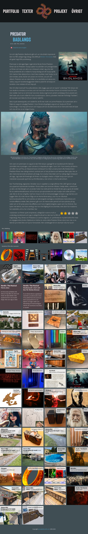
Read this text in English (19, 47)
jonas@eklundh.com (44, 529)
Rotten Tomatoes (47, 57)
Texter (27, 11)
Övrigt (77, 11)
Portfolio (11, 11)
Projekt (60, 11)
